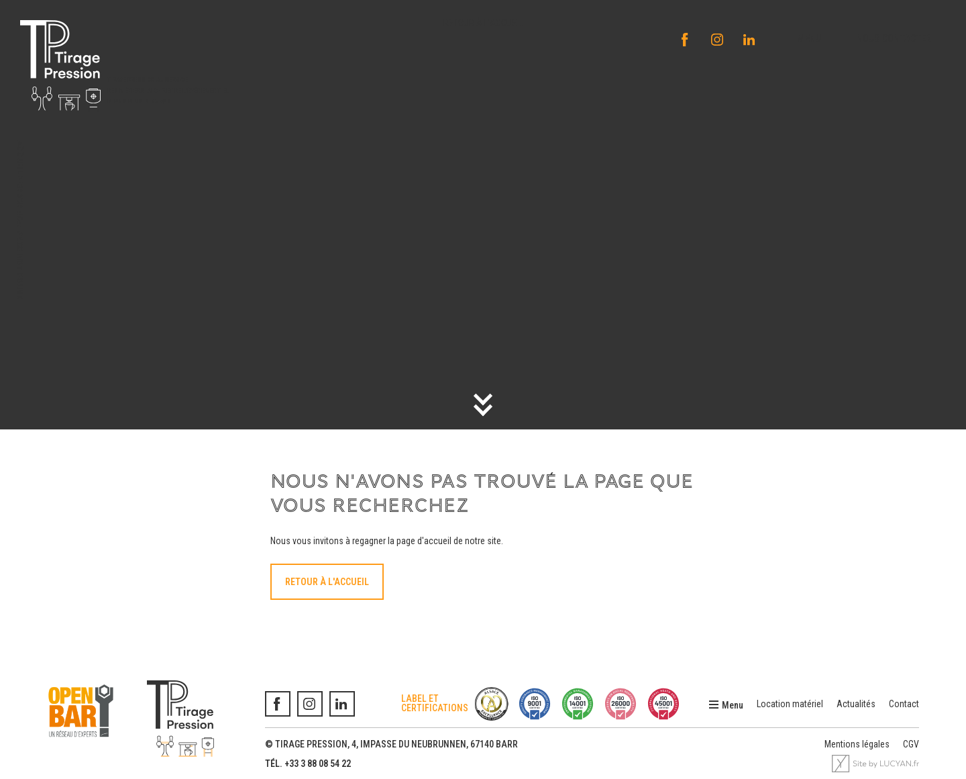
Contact (904, 703)
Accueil (20, 157)
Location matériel (790, 703)
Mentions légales (857, 744)
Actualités (856, 703)
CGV (911, 744)
